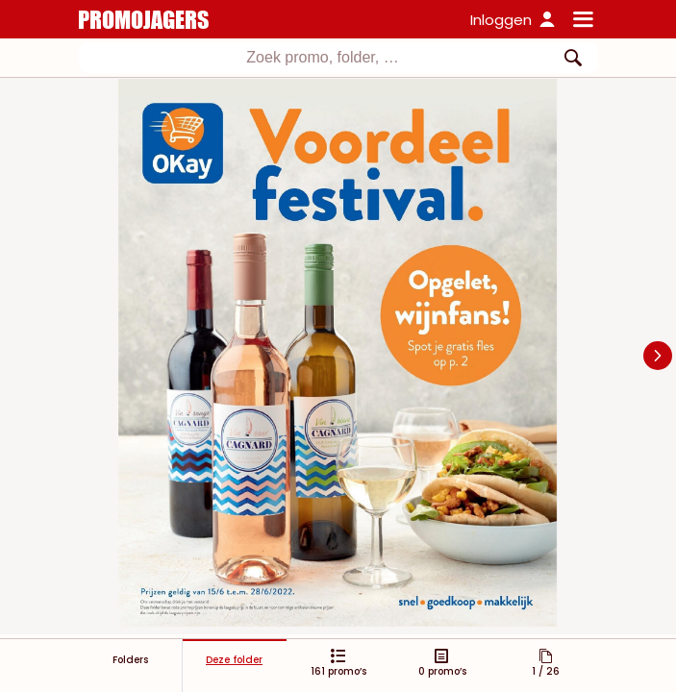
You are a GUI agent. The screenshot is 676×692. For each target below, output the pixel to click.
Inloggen (501, 20)
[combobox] (338, 57)
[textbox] (323, 57)
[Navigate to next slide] (657, 355)
